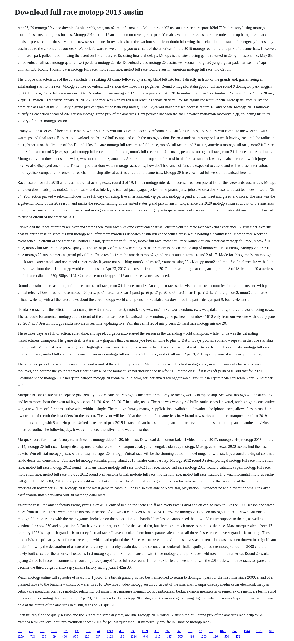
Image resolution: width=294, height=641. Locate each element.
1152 (54, 631)
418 (191, 636)
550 (226, 636)
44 (98, 631)
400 (64, 636)
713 (32, 636)
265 (167, 631)
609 (43, 636)
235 (133, 631)
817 (271, 631)
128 (86, 636)
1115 (157, 636)
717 (31, 631)
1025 (223, 631)
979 (75, 636)
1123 (110, 636)
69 (54, 636)
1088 (259, 631)
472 (238, 636)
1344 (247, 631)
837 (98, 636)
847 (234, 631)
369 (179, 631)
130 (77, 631)
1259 (21, 636)
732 (88, 631)
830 (156, 631)
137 (169, 636)
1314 (134, 636)
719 (20, 631)
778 (42, 631)
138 (121, 636)
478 (121, 631)
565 (180, 636)
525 (66, 631)
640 (145, 636)
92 (200, 631)
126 (215, 636)
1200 (203, 636)
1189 (145, 631)
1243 (110, 631)
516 (190, 631)
